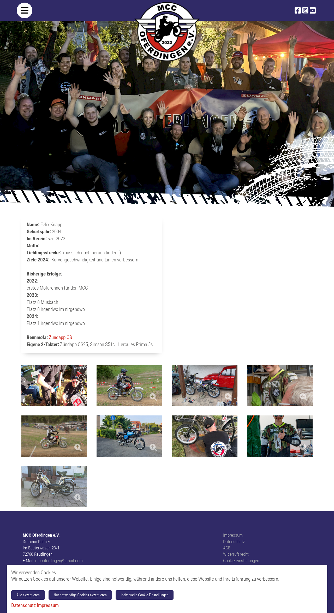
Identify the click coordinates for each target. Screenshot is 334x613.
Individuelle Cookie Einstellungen (145, 595)
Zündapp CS (60, 337)
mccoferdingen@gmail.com (59, 560)
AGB (226, 547)
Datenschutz (234, 541)
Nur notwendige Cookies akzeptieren (80, 595)
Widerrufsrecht (236, 554)
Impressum (233, 535)
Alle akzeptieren (28, 595)
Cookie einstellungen (241, 560)
